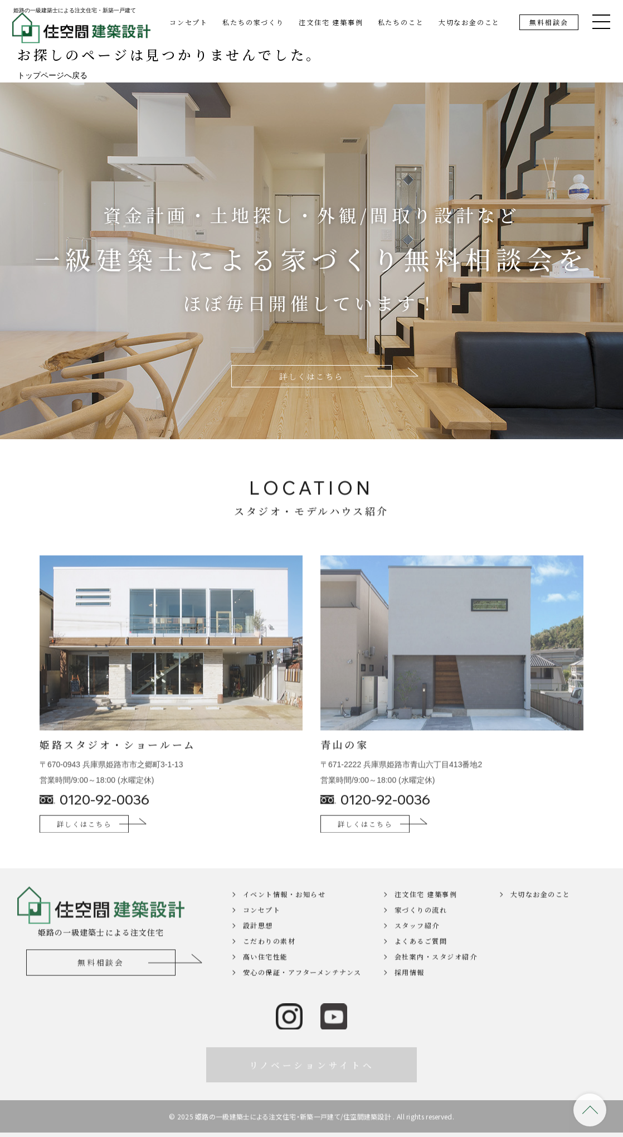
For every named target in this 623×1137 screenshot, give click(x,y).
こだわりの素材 (269, 957)
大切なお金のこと (469, 22)
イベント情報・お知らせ (284, 910)
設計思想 (258, 941)
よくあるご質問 (421, 957)
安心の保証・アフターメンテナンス (302, 988)
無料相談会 (548, 22)
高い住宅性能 (265, 973)
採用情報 (410, 988)
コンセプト (188, 22)
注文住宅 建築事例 (331, 22)
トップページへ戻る (52, 75)
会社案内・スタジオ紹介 (436, 973)
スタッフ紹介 (417, 941)
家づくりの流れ (421, 926)
